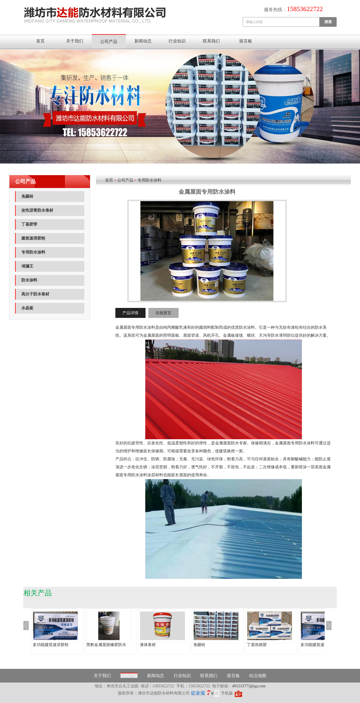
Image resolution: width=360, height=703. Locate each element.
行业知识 (177, 41)
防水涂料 (29, 280)
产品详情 (130, 313)
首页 (40, 41)
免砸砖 (27, 196)
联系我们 (211, 41)
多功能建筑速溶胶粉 (51, 645)
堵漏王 (27, 266)
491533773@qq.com (249, 686)
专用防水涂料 (33, 252)
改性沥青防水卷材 (37, 210)
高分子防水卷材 (35, 294)
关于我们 (74, 41)
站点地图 (257, 675)
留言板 (245, 41)
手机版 (227, 693)
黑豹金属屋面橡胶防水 (106, 645)
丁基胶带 (29, 224)
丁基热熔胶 (257, 645)
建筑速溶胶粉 (33, 238)
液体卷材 (148, 645)
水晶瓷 (27, 308)
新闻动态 (143, 41)
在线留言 (163, 313)
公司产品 (108, 41)
